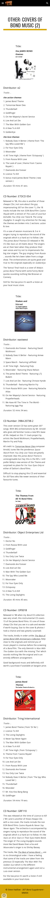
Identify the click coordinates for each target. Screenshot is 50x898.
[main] (25, 23)
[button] (2, 3)
